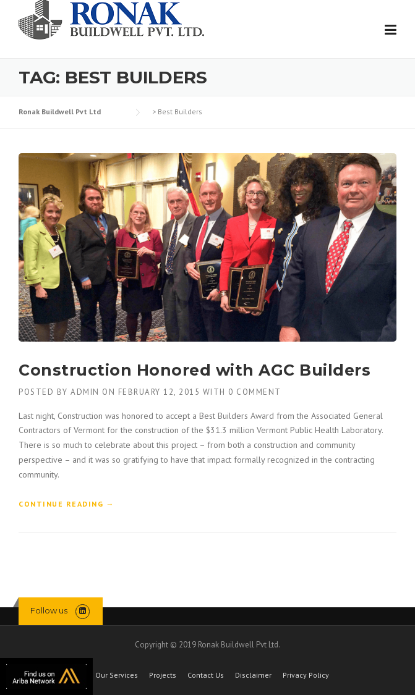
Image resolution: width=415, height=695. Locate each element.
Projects (162, 675)
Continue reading (66, 504)
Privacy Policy (306, 675)
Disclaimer (253, 675)
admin (85, 392)
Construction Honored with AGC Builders (194, 370)
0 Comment (254, 392)
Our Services (116, 675)
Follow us (48, 610)
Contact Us (205, 675)
